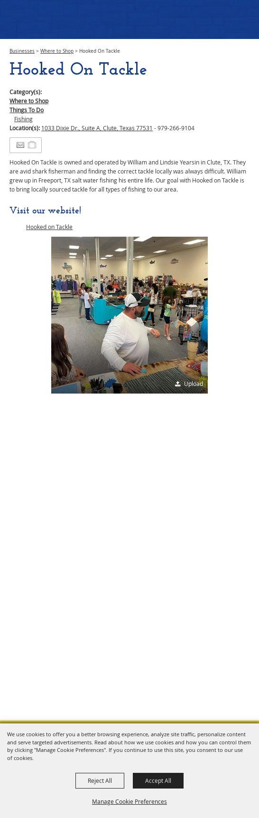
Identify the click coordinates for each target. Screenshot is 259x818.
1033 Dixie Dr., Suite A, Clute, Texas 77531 (97, 128)
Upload (193, 383)
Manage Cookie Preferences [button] (129, 801)
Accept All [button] (158, 780)
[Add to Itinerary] (32, 145)
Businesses (22, 51)
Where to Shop (57, 51)
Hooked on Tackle (49, 227)
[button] (129, 315)
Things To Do (26, 110)
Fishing (23, 119)
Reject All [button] (100, 780)
